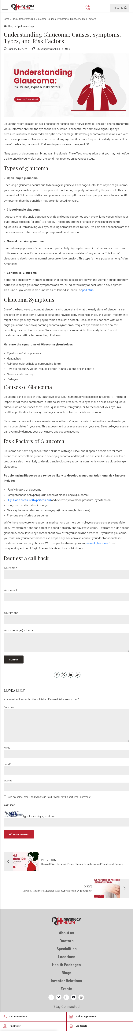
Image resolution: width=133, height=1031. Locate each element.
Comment (9, 707)
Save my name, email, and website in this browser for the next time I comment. (49, 796)
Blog (14, 18)
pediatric (88, 290)
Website (8, 780)
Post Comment (21, 834)
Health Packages (66, 964)
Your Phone (66, 617)
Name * (8, 747)
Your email (66, 594)
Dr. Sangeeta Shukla (48, 48)
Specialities (67, 948)
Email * (7, 764)
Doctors (67, 940)
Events (66, 988)
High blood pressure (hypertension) (29, 500)
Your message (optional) (66, 640)
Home (6, 18)
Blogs (66, 972)
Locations (66, 956)
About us (66, 932)
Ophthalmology (25, 26)
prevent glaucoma (96, 543)
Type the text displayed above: (39, 816)
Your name (66, 572)
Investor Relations (66, 980)
